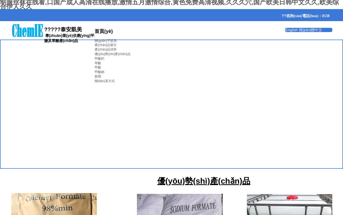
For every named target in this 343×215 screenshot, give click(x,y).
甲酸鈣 (99, 58)
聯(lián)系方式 (105, 81)
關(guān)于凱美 (106, 41)
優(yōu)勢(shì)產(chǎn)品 (113, 54)
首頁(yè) (104, 31)
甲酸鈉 (99, 72)
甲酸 (98, 67)
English (291, 30)
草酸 (98, 63)
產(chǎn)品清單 (106, 49)
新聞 (98, 76)
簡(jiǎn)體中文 (310, 30)
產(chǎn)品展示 (106, 45)
